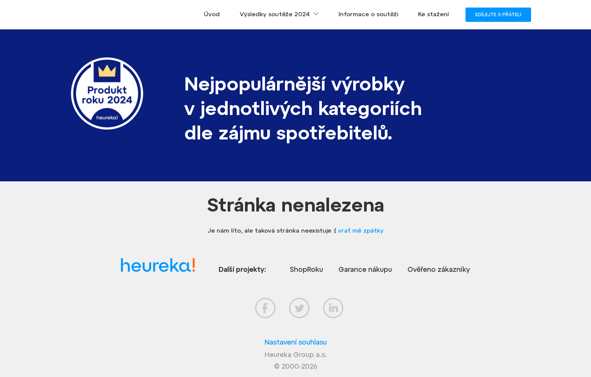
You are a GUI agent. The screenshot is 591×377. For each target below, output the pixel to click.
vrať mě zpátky (361, 230)
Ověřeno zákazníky (438, 269)
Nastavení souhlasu (296, 342)
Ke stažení (433, 14)
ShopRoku (306, 269)
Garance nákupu (365, 269)
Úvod (212, 14)
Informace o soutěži (368, 14)
